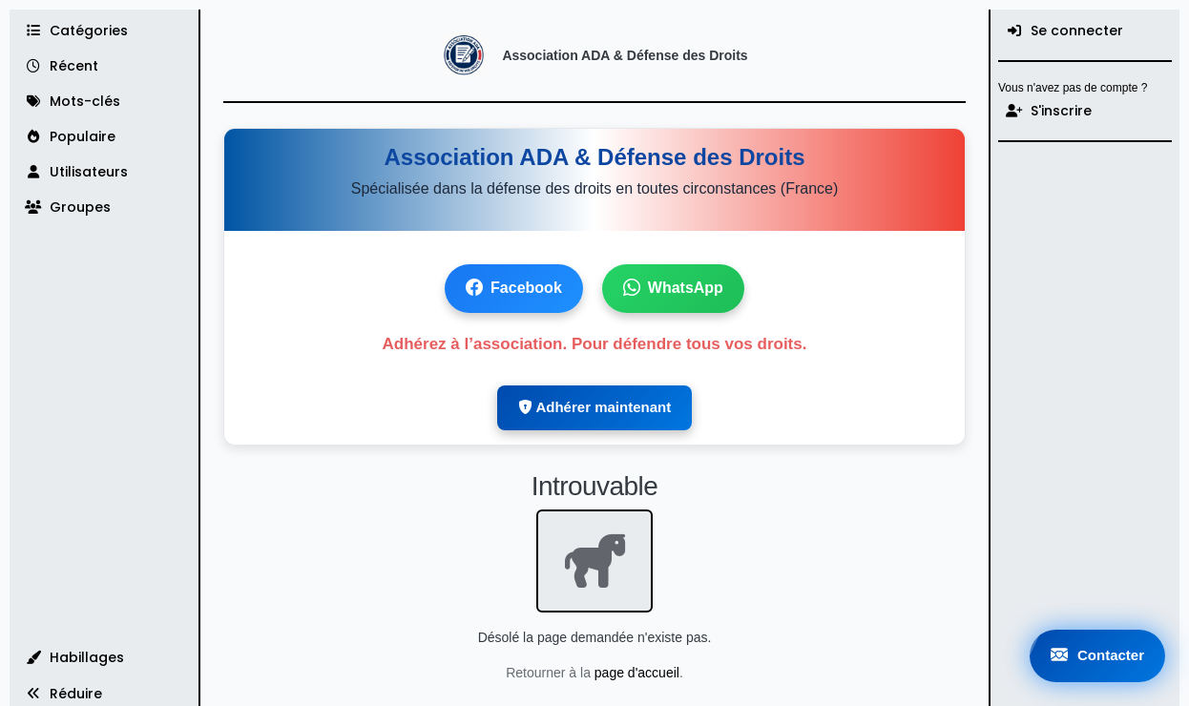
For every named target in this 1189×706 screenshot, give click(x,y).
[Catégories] (104, 31)
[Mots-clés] (104, 101)
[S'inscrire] (1085, 111)
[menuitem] (1085, 31)
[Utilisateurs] (104, 172)
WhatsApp (673, 288)
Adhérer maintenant (594, 407)
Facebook (514, 288)
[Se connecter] (1085, 31)
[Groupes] (104, 207)
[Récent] (104, 66)
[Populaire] (104, 137)
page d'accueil (636, 672)
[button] (104, 658)
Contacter (1097, 656)
